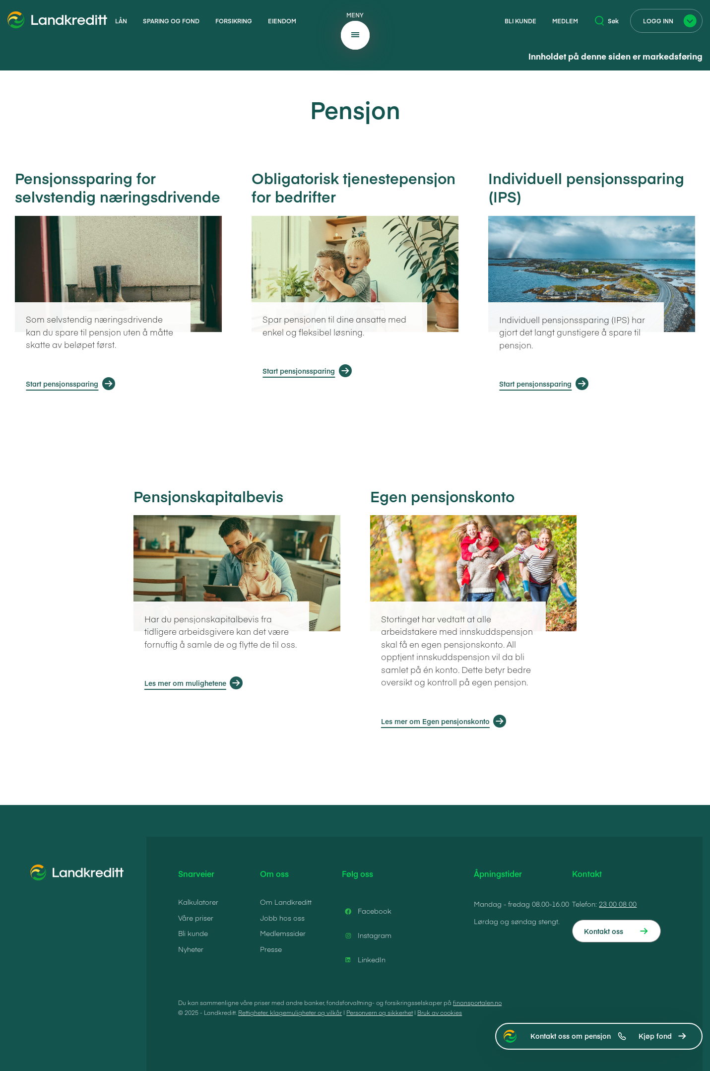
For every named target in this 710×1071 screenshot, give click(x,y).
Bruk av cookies (439, 1012)
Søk (607, 21)
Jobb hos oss (282, 918)
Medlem (565, 21)
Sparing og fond (171, 21)
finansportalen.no (477, 1002)
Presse (271, 949)
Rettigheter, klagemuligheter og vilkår (290, 1012)
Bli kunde (520, 21)
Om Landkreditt (286, 902)
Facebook (366, 911)
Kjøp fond (655, 1036)
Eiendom (282, 21)
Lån (121, 21)
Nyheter (190, 949)
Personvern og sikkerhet (379, 1012)
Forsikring (233, 21)
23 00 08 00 (618, 904)
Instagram (366, 935)
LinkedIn (364, 960)
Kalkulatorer (198, 902)
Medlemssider (283, 933)
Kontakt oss (603, 931)
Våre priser (195, 918)
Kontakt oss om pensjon (578, 1036)
